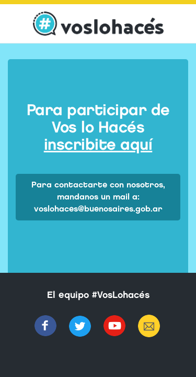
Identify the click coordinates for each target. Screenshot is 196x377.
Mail (149, 326)
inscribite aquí (98, 144)
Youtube (114, 326)
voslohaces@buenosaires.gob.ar (98, 209)
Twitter (80, 326)
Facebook (45, 326)
